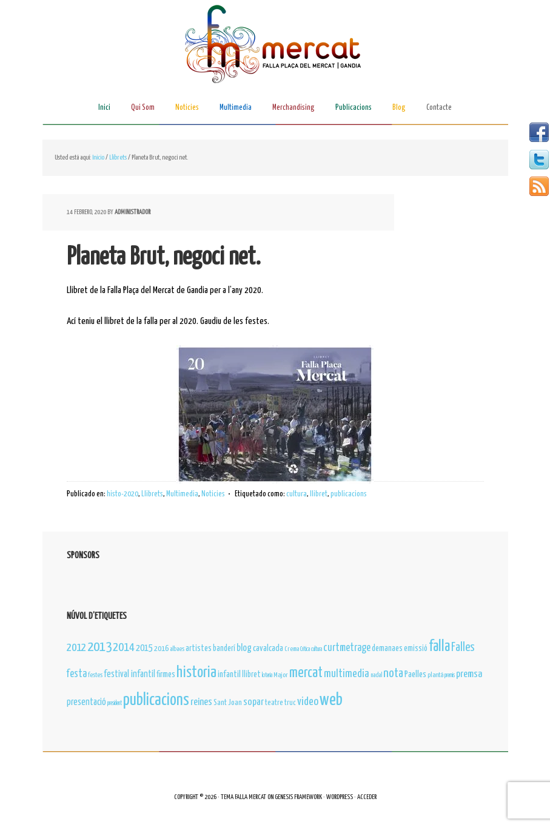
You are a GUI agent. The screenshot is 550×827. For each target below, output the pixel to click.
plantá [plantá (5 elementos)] (435, 675)
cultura (296, 494)
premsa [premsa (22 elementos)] (469, 674)
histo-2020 (122, 494)
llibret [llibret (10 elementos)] (251, 674)
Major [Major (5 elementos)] (280, 675)
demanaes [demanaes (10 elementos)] (387, 648)
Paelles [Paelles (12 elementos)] (415, 674)
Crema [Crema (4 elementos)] (291, 649)
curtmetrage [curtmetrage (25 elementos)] (347, 648)
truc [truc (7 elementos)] (290, 703)
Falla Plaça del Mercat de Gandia (275, 46)
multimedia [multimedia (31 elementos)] (346, 674)
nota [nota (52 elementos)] (393, 673)
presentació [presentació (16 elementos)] (86, 702)
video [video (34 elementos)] (307, 701)
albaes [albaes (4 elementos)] (177, 649)
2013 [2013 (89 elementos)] (99, 647)
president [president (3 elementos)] (114, 703)
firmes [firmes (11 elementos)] (165, 674)
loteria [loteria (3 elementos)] (267, 675)
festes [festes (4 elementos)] (95, 675)
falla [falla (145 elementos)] (439, 647)
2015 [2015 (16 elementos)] (144, 648)
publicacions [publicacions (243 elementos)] (156, 700)
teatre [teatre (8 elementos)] (274, 703)
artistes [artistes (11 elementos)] (199, 648)
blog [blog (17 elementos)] (244, 648)
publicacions (348, 494)
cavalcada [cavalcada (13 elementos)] (268, 648)
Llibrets (152, 494)
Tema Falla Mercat (243, 797)
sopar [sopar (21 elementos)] (253, 702)
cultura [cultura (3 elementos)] (316, 649)
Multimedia (182, 494)
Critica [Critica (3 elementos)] (305, 649)
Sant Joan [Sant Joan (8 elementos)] (227, 703)
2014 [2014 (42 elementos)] (124, 647)
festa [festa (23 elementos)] (77, 674)
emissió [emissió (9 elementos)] (416, 648)
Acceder (367, 797)
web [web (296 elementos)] (331, 700)
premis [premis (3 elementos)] (449, 675)
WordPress (339, 797)
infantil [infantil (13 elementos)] (229, 674)
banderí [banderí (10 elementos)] (224, 648)
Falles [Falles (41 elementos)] (463, 647)
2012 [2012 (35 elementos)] (76, 647)
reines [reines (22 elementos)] (201, 702)
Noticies (213, 494)
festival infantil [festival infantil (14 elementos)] (129, 674)
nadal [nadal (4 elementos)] (376, 675)
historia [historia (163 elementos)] (196, 672)
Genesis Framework (298, 797)
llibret (318, 494)
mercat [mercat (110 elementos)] (306, 673)
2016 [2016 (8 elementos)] (161, 649)
